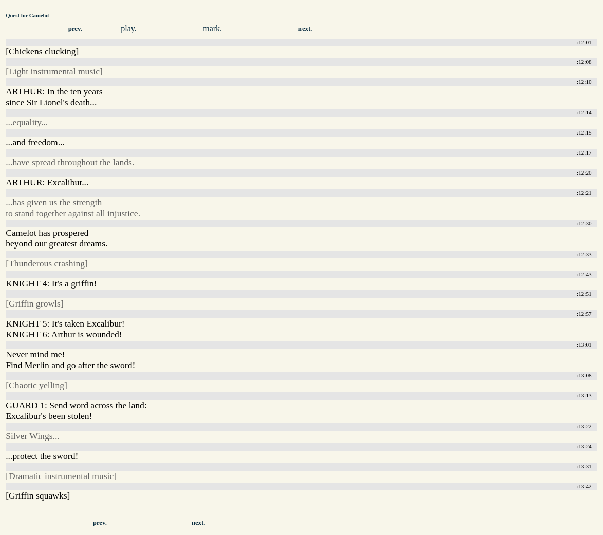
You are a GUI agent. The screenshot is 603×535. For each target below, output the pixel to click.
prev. (75, 28)
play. (129, 28)
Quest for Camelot (27, 15)
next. (305, 28)
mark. (212, 28)
